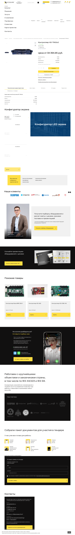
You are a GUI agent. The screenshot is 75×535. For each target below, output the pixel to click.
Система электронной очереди (29, 515)
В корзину (54, 68)
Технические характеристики (16, 88)
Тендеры (39, 520)
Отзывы (53, 88)
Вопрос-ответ (50, 521)
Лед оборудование (29, 512)
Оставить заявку (13, 445)
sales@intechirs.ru (11, 469)
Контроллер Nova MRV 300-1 (14, 268)
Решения (8, 11)
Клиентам (8, 24)
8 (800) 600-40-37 (21, 312)
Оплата (43, 88)
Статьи (48, 516)
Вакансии (39, 519)
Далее (7, 133)
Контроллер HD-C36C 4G (59, 268)
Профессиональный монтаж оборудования (47, 82)
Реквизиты (39, 510)
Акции (38, 517)
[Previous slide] (6, 43)
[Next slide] (6, 62)
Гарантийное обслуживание (40, 513)
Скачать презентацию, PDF (13, 228)
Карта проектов (10, 27)
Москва (8, 515)
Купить (15, 279)
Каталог (6, 6)
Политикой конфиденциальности (43, 440)
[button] (69, 157)
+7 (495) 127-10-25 (11, 474)
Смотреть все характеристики (44, 64)
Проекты (39, 509)
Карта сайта (40, 515)
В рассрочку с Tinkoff (48, 74)
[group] (23, 53)
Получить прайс (64, 522)
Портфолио (9, 21)
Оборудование (50, 517)
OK (69, 532)
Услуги (7, 14)
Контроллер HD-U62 (35, 268)
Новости (49, 514)
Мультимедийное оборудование (30, 519)
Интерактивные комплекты (30, 510)
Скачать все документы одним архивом (13, 420)
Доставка (32, 88)
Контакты (8, 31)
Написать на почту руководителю (16, 492)
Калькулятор (50, 524)
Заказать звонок (64, 520)
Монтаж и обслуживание (27, 143)
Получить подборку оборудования (44, 193)
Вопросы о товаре (13, 90)
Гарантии (64, 88)
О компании (9, 18)
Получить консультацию (48, 71)
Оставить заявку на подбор (22, 324)
